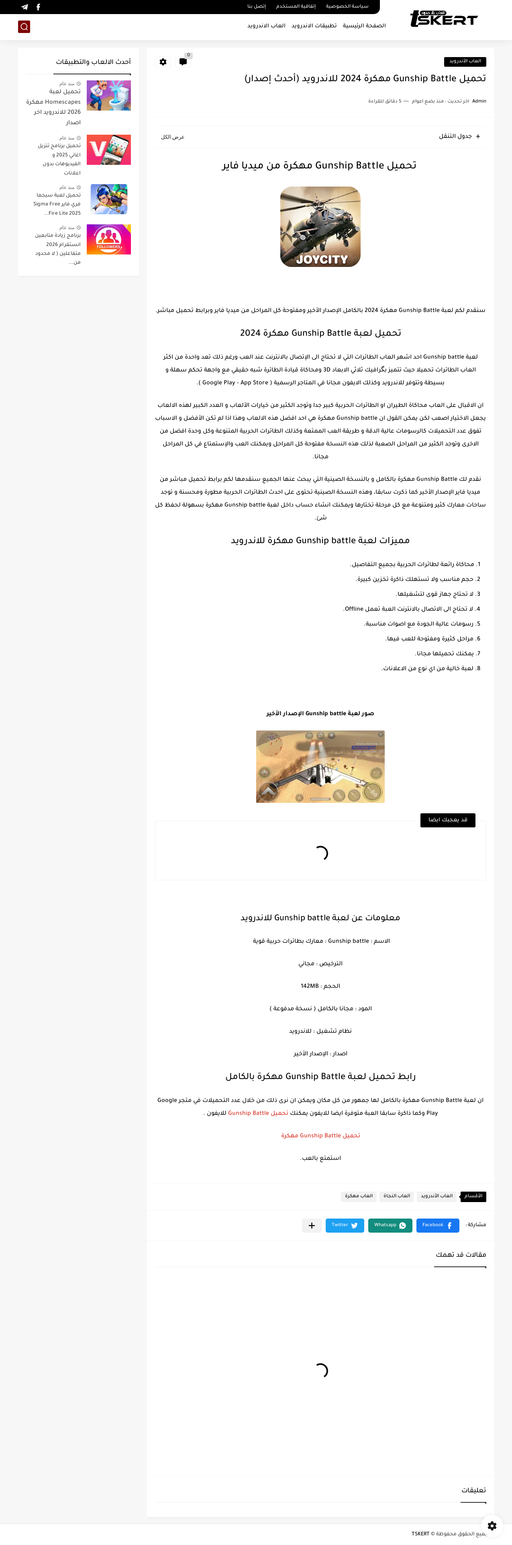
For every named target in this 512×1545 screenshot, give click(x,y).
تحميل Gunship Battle (258, 1114)
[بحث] (24, 27)
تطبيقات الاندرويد (314, 26)
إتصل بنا (256, 7)
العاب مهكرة (359, 1196)
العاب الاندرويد (266, 26)
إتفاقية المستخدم (296, 7)
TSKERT (421, 1534)
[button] (437, 1226)
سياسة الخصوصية (347, 7)
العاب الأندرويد (465, 61)
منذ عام (66, 83)
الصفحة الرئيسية (364, 26)
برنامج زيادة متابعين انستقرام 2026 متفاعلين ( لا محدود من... (58, 249)
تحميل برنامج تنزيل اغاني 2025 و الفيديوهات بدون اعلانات (59, 160)
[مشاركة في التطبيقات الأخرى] (312, 1226)
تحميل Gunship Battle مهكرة (320, 1136)
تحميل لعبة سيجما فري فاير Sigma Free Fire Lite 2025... (57, 205)
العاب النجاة (396, 1196)
